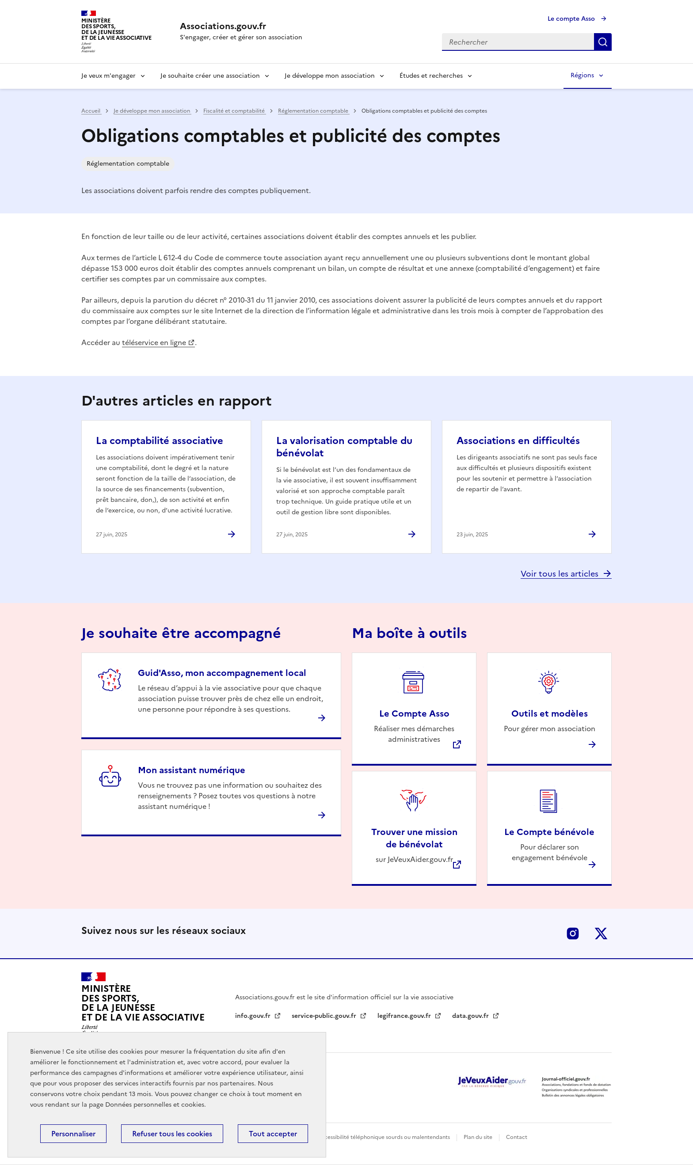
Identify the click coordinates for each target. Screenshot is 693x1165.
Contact (516, 1137)
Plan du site (479, 1137)
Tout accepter (273, 1133)
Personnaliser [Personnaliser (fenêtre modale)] (73, 1133)
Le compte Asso (572, 18)
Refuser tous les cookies (172, 1133)
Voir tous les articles (559, 574)
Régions (582, 75)
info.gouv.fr (253, 1016)
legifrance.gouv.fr (405, 1016)
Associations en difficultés (518, 440)
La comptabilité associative (159, 440)
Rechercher (603, 42)
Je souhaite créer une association (210, 75)
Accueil (91, 111)
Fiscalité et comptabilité (234, 111)
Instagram (572, 933)
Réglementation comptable (314, 111)
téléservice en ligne (154, 342)
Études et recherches (431, 75)
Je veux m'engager (108, 75)
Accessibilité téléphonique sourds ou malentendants (384, 1137)
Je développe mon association (330, 75)
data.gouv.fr (471, 1016)
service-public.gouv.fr (325, 1016)
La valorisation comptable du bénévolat (344, 446)
